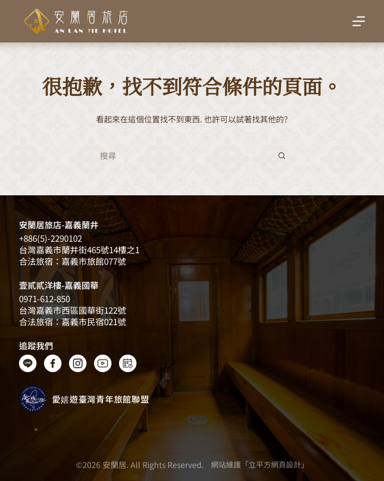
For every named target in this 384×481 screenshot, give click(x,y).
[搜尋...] (182, 155)
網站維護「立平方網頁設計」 (259, 464)
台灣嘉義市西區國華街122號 (72, 310)
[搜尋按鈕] (282, 155)
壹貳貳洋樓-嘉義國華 (58, 285)
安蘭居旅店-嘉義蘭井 (58, 224)
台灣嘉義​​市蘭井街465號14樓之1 (79, 249)
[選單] (358, 21)
